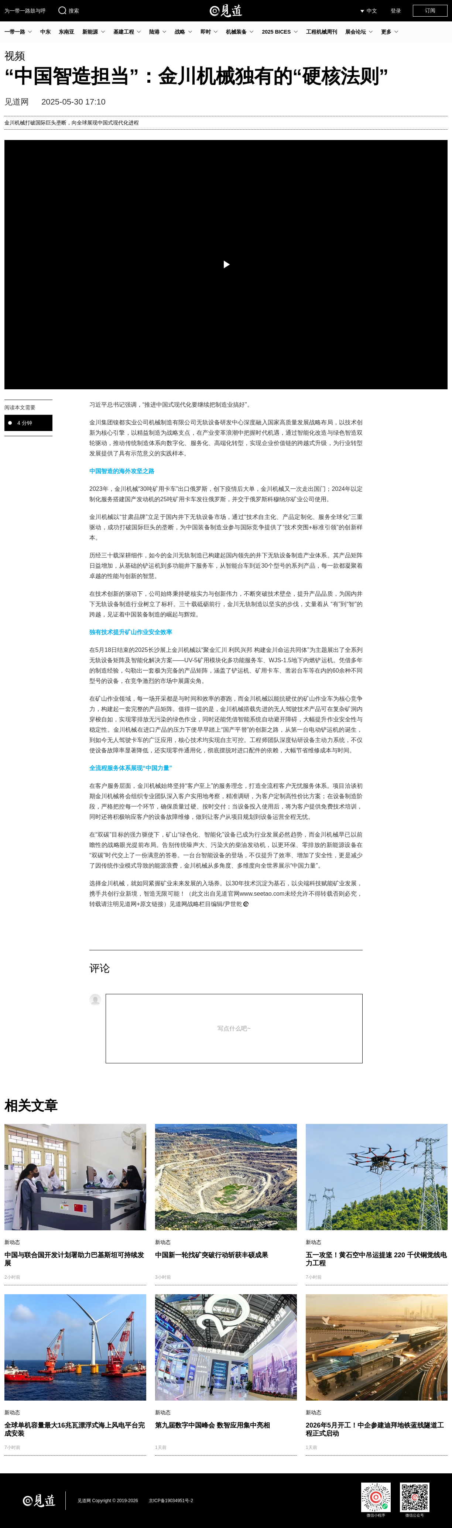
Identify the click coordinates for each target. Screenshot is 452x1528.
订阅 (430, 10)
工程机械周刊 (321, 31)
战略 (180, 31)
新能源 (90, 31)
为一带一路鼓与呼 (25, 11)
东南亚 (66, 31)
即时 (206, 31)
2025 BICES (276, 31)
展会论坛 (355, 31)
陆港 (154, 31)
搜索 (68, 10)
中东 (45, 31)
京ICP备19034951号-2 (171, 1500)
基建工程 (123, 31)
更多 (386, 31)
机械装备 (236, 31)
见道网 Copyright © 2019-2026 (108, 1500)
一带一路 (14, 31)
